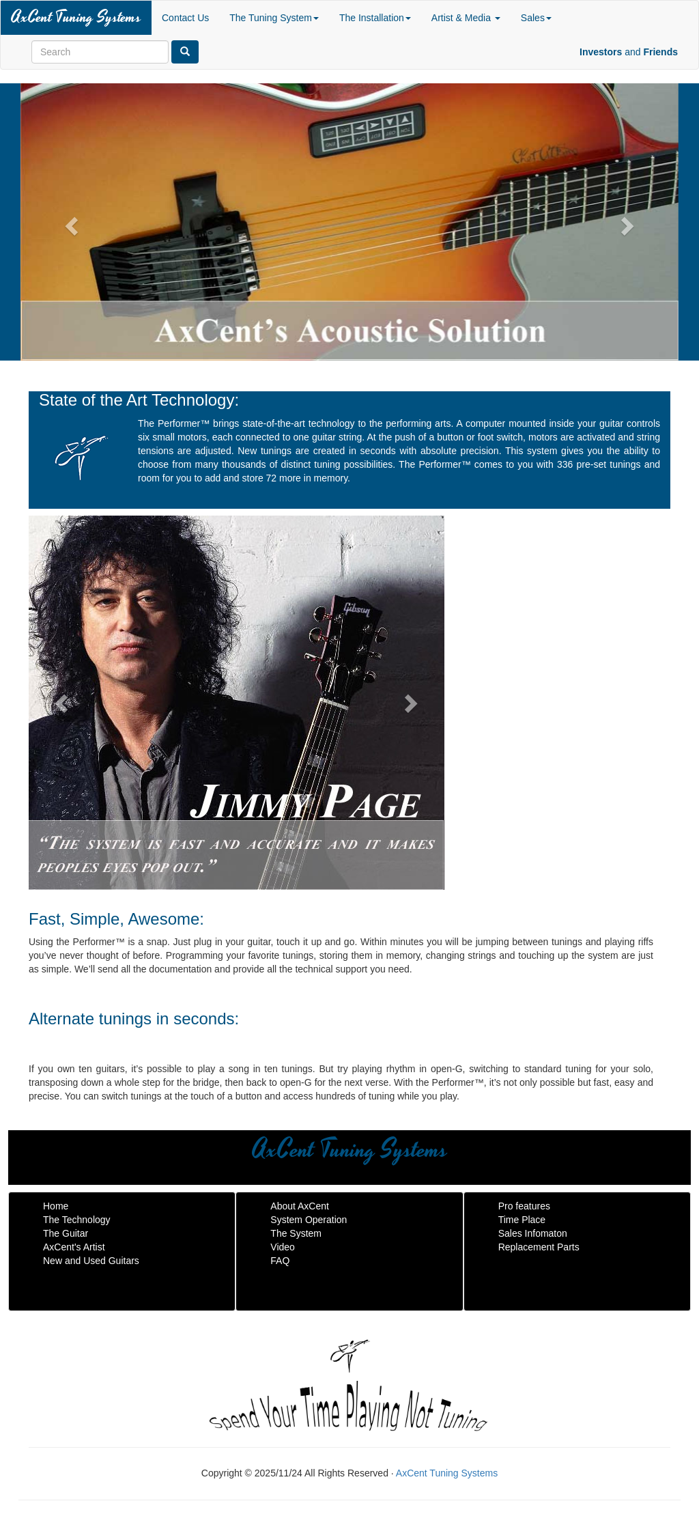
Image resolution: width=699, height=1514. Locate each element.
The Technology (77, 1219)
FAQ (279, 1260)
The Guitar (65, 1233)
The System (296, 1233)
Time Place (522, 1219)
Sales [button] (536, 17)
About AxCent (299, 1206)
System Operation (308, 1219)
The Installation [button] (375, 17)
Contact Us (185, 17)
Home (55, 1206)
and (629, 51)
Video (282, 1247)
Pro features (524, 1206)
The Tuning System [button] (274, 17)
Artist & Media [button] (465, 17)
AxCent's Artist (74, 1247)
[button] (69, 222)
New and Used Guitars (91, 1260)
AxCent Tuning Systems (76, 17)
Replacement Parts (539, 1247)
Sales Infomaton (532, 1233)
